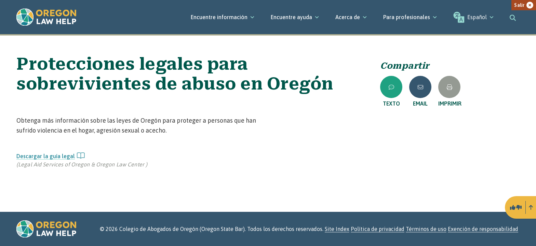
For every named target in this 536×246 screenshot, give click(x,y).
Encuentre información (222, 17)
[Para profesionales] (410, 17)
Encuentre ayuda (295, 17)
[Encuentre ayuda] (295, 17)
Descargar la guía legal (50, 156)
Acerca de (351, 17)
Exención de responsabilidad (483, 229)
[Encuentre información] (222, 17)
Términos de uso (426, 229)
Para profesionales (410, 17)
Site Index (337, 229)
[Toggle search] (513, 17)
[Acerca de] (351, 17)
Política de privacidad (377, 229)
